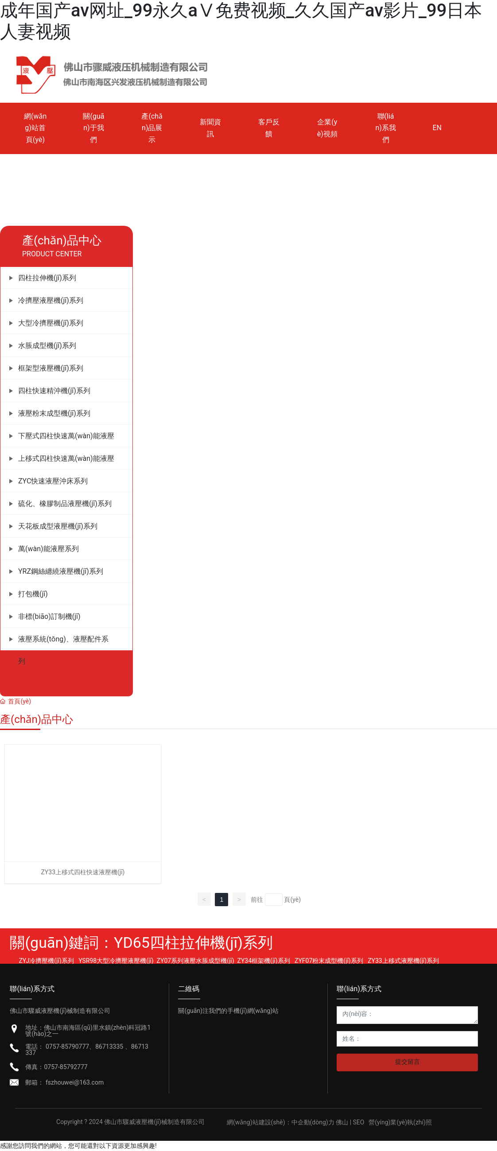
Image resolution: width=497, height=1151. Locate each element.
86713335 (109, 1046)
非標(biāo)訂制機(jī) (49, 616)
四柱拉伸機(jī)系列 (47, 278)
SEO (359, 1122)
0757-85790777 (67, 1046)
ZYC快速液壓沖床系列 (53, 481)
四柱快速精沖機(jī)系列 (54, 390)
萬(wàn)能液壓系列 (48, 549)
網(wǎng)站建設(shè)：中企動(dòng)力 (280, 1122)
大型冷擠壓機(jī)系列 (50, 323)
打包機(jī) (33, 594)
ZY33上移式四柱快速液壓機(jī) (82, 872)
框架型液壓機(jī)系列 (50, 368)
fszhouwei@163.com (74, 1082)
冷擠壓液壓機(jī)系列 (50, 300)
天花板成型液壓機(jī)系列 (57, 526)
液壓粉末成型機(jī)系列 (54, 413)
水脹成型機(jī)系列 (47, 345)
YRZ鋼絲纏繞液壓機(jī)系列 (60, 571)
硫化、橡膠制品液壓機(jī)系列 (65, 503)
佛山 (342, 1122)
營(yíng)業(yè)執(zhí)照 (400, 1122)
